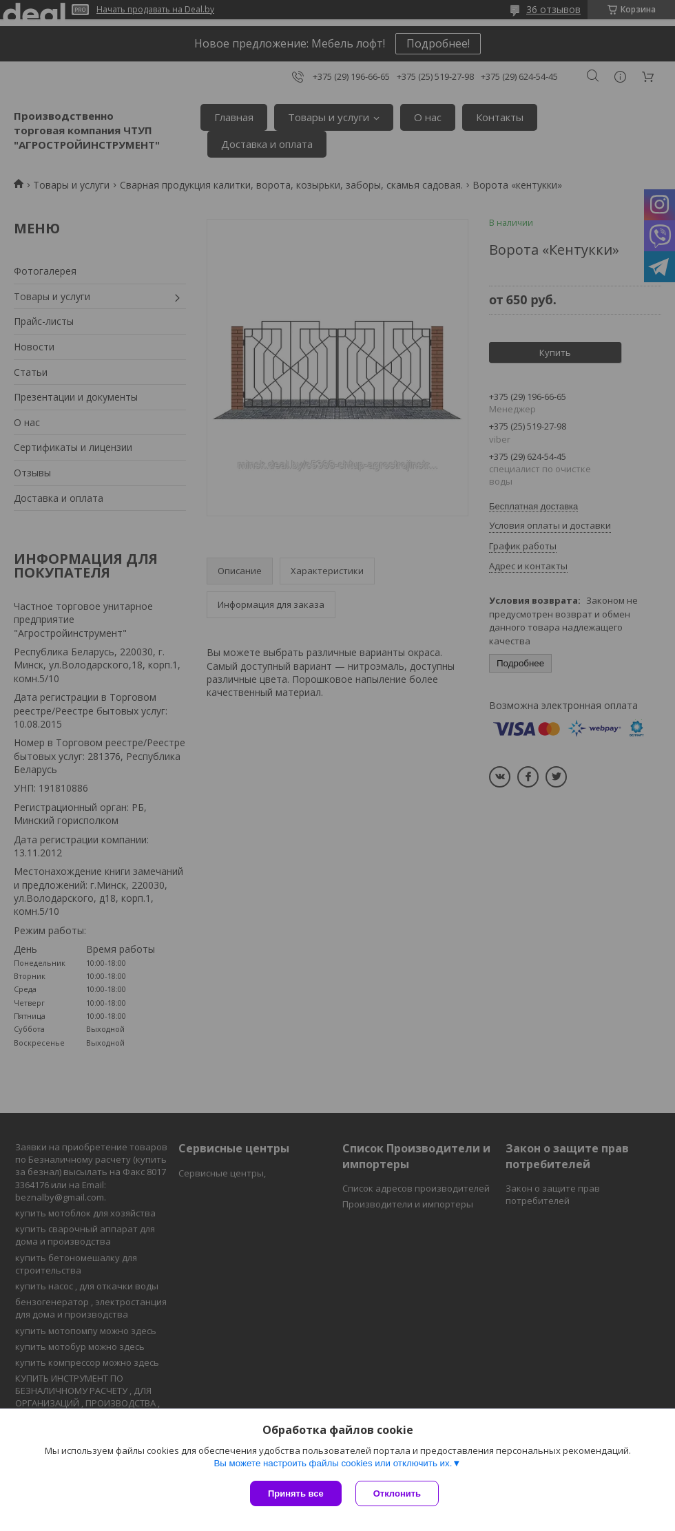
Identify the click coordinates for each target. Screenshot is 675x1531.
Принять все (296, 1493)
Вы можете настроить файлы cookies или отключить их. (333, 1463)
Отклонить (397, 1493)
